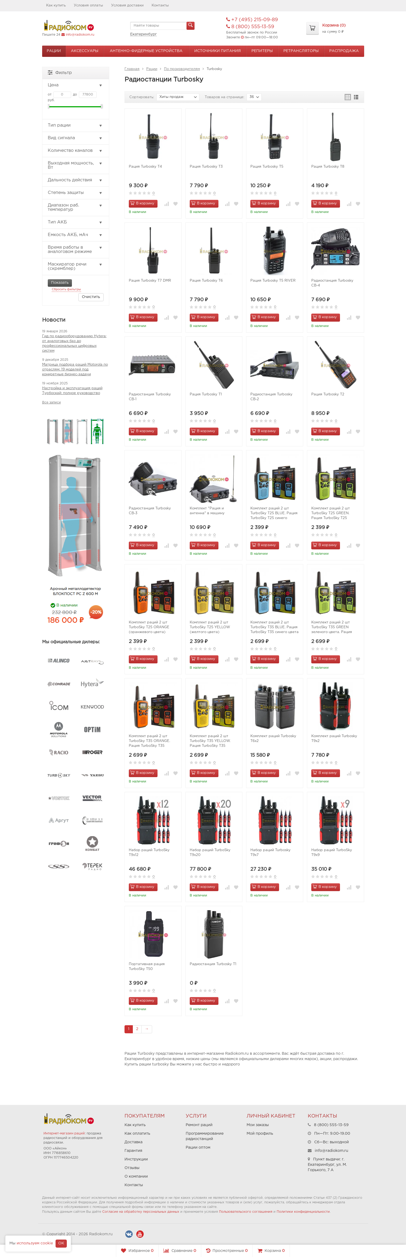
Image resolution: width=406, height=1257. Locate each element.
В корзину (142, 203)
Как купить (56, 5)
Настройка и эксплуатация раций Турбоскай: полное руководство (72, 391)
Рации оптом (198, 1147)
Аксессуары (84, 51)
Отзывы (132, 1168)
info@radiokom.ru (80, 34)
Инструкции (136, 1159)
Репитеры (262, 51)
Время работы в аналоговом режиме (75, 249)
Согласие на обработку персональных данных (140, 1211)
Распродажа (344, 51)
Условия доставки (127, 5)
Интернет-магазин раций (64, 1133)
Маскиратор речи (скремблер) (75, 266)
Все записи (51, 402)
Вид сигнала (75, 138)
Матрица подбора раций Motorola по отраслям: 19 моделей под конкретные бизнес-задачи (75, 369)
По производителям (182, 69)
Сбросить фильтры (66, 289)
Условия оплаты (88, 5)
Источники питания (217, 51)
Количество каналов (75, 151)
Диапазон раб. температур (75, 207)
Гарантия (133, 1150)
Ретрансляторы (301, 51)
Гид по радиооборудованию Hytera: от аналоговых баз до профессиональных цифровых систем (74, 343)
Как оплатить (137, 1133)
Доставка (133, 1142)
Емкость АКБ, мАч (75, 235)
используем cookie (35, 1243)
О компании (136, 1176)
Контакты (160, 5)
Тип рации (75, 125)
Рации (54, 51)
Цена (75, 85)
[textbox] (162, 26)
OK (61, 1243)
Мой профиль (260, 1133)
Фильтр (60, 72)
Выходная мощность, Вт (75, 165)
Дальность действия (75, 180)
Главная (132, 69)
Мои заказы (258, 1125)
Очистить (91, 297)
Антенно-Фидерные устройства (146, 51)
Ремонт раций (199, 1125)
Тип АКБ (75, 222)
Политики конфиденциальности (303, 1211)
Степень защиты (75, 193)
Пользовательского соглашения (245, 1211)
